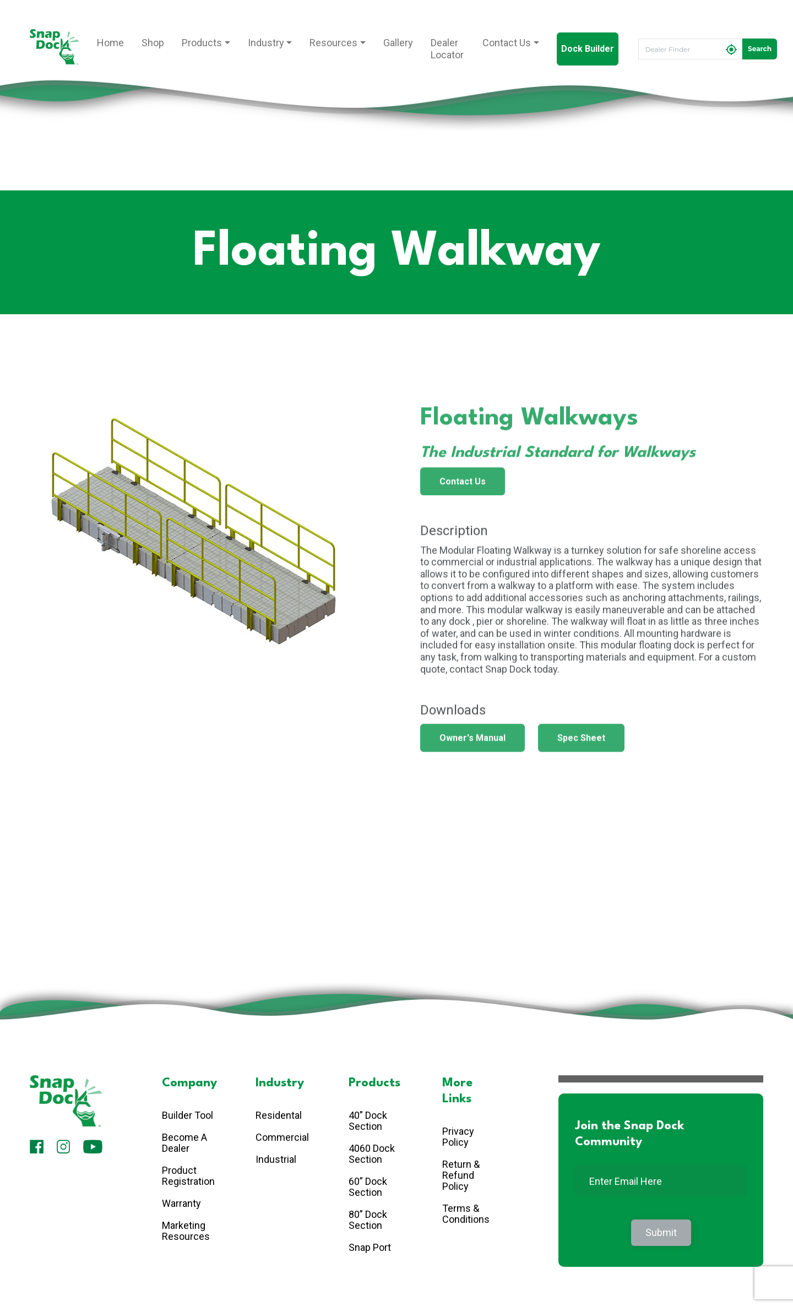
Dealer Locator (447, 49)
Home (110, 42)
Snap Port (370, 1247)
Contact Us (506, 42)
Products (202, 42)
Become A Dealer (184, 1142)
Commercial (282, 1137)
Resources (333, 42)
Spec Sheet (581, 742)
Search (760, 49)
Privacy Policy (458, 1136)
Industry (266, 42)
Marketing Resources (186, 1230)
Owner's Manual (472, 742)
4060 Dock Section (372, 1153)
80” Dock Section (368, 1219)
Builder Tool (187, 1115)
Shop (153, 42)
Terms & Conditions (466, 1213)
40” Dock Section (368, 1120)
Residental (279, 1115)
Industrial (276, 1159)
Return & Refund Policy (461, 1175)
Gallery (398, 42)
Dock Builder (587, 49)
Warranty (181, 1203)
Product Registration (188, 1175)
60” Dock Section (368, 1186)
